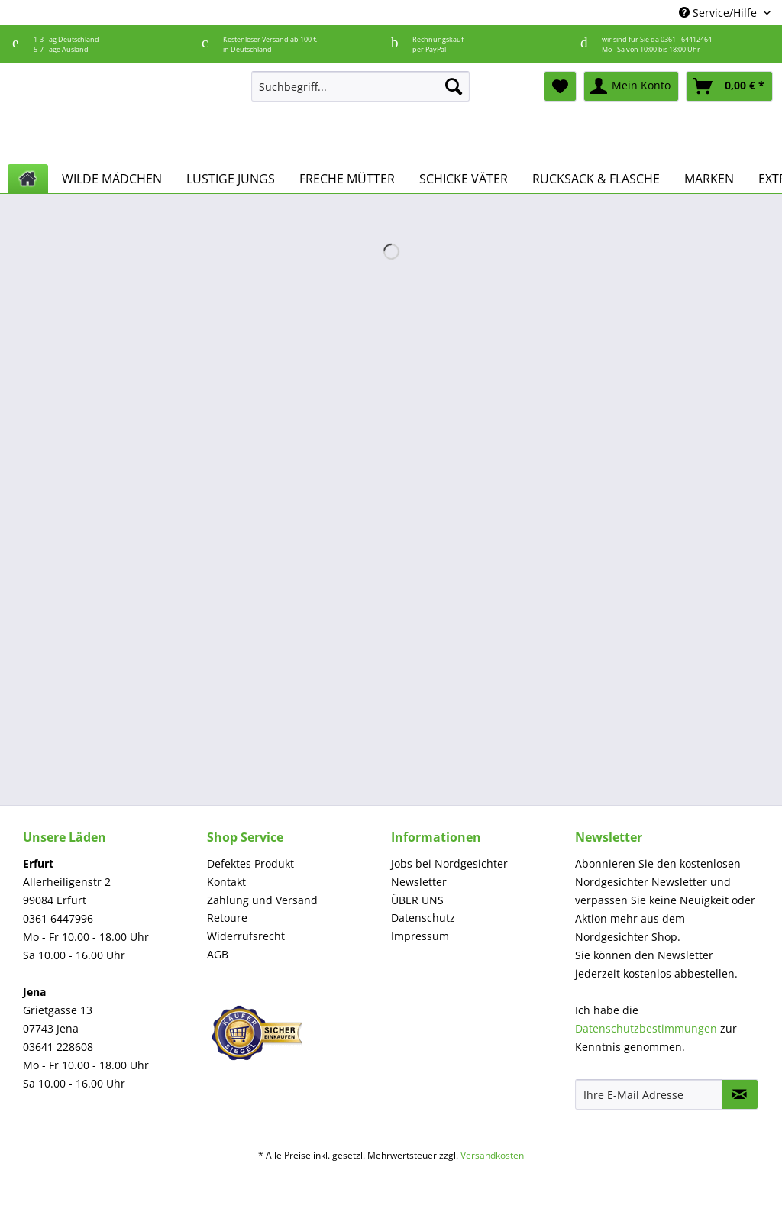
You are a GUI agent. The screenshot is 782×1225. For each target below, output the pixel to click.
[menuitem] (360, 93)
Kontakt (226, 881)
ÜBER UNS (417, 900)
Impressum (420, 936)
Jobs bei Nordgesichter (449, 863)
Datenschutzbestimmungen (646, 1028)
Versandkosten (492, 1155)
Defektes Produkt (250, 863)
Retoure (227, 917)
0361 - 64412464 (686, 39)
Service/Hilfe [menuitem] (719, 12)
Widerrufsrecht (246, 936)
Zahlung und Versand (262, 900)
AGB (217, 954)
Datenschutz (423, 917)
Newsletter (419, 881)
